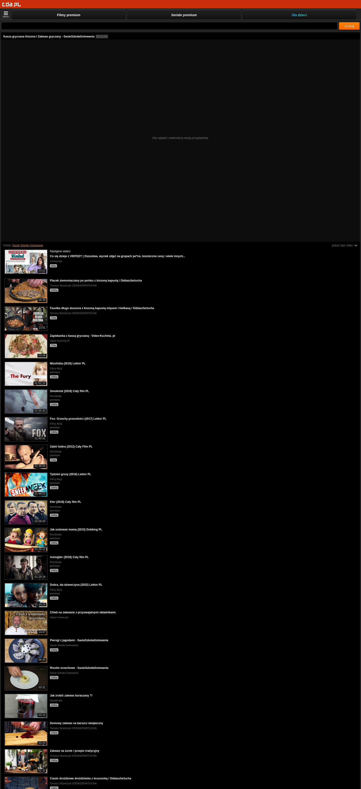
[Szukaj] (169, 26)
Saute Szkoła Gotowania (27, 245)
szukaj (349, 26)
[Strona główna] (11, 4)
